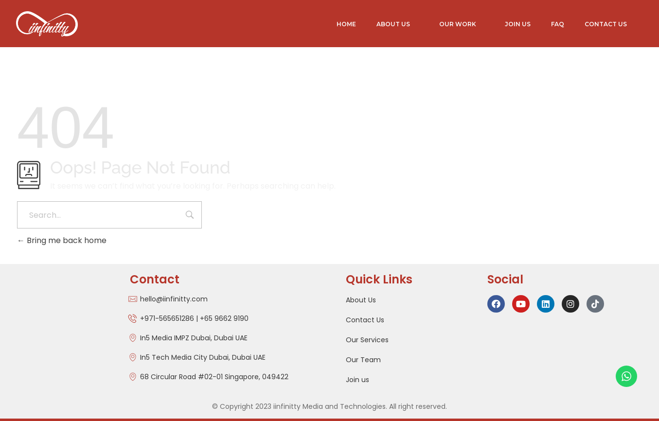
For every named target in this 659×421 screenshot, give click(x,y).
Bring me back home (62, 240)
